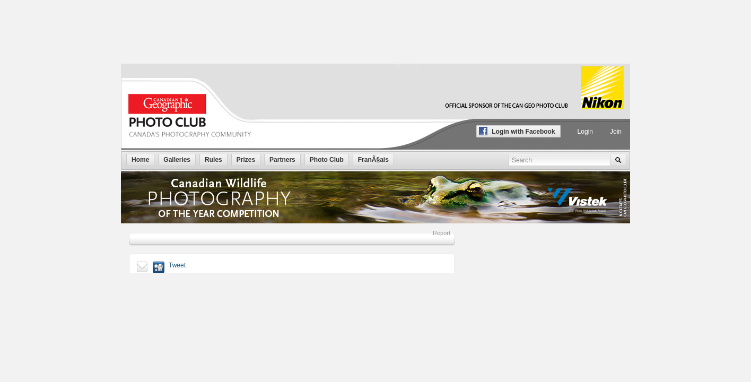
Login (585, 131)
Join (616, 131)
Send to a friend (143, 267)
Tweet (177, 265)
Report (441, 233)
